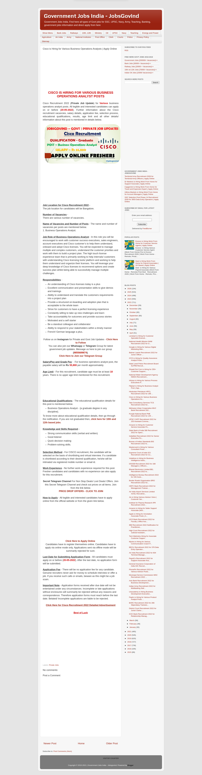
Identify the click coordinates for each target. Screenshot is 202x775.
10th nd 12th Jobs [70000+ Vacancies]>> (141, 70)
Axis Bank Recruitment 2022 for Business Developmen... (141, 582)
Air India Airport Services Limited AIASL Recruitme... (142, 493)
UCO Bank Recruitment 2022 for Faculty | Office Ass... (142, 520)
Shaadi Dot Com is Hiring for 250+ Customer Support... (142, 370)
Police (130, 37)
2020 (129, 635)
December (133, 305)
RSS (126, 50)
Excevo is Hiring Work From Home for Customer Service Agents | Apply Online (146, 243)
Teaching (134, 33)
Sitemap (45, 41)
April (131, 333)
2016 (129, 649)
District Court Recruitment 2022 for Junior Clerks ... (142, 609)
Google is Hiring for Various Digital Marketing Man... (142, 348)
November (133, 309)
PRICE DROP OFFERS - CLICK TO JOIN (81, 491)
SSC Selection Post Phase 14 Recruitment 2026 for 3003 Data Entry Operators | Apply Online (142, 199)
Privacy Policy (143, 37)
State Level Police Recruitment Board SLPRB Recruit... (143, 365)
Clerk (111, 37)
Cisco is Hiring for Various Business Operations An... (143, 398)
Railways (74, 33)
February (133, 624)
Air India (59, 37)
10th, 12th (86, 33)
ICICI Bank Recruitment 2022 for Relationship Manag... (142, 615)
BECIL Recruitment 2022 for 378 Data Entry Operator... (144, 548)
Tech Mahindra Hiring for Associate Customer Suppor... (142, 537)
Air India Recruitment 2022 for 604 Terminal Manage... (142, 554)
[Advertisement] (81, 71)
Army (69, 37)
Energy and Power (150, 33)
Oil (107, 33)
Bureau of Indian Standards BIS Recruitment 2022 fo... (141, 443)
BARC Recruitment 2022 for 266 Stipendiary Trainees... (142, 604)
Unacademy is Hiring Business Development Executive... (141, 593)
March (132, 620)
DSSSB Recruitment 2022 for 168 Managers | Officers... (142, 465)
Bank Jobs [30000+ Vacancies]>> (138, 63)
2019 (129, 638)
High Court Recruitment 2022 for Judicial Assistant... (142, 532)
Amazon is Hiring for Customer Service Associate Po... (141, 426)
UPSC (115, 33)
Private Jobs (54, 665)
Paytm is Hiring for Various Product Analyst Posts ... (142, 598)
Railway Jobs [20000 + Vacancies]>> (139, 67)
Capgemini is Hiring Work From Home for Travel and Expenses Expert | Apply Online (141, 188)
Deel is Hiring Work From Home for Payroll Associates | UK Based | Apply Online (146, 263)
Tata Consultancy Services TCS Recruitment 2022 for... (141, 404)
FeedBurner (147, 229)
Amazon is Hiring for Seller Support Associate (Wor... (143, 509)
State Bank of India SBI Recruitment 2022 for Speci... (143, 431)
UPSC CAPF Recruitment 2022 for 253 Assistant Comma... (142, 420)
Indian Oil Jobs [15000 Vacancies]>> (139, 73)
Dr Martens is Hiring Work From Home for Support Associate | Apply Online (141, 183)
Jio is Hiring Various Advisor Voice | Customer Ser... (143, 498)
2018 (129, 642)
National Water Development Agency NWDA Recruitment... (143, 376)
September (134, 316)
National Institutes (83, 37)
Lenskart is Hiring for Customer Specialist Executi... (141, 337)
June (131, 326)
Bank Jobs (61, 33)
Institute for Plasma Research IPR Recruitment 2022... (142, 504)
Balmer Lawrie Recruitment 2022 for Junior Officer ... (143, 354)
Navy (124, 33)
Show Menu (47, 33)
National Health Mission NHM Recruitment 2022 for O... (140, 342)
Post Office (100, 37)
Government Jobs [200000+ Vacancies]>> (141, 60)
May (131, 329)
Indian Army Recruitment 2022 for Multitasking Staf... (142, 587)
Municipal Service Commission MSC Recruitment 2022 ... (143, 576)
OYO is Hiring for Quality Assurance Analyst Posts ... (143, 359)
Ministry (98, 33)
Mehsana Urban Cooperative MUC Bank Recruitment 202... (142, 409)
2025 (129, 292)
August (132, 319)
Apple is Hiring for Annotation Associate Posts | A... (140, 515)
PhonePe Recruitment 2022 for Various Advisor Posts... (141, 571)
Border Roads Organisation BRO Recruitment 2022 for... (142, 482)
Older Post (112, 743)
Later (88, 13)
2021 (129, 632)
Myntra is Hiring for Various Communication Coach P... (140, 543)
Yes (114, 13)
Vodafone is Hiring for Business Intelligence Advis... (141, 459)
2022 (129, 302)
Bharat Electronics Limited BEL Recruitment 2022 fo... (141, 470)
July (131, 323)
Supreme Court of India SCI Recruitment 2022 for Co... (140, 454)
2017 (129, 645)
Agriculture (46, 37)
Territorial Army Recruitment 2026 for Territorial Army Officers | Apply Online (139, 177)
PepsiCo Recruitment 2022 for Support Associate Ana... (141, 559)
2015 (129, 652)
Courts (120, 37)
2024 (129, 295)
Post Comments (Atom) (63, 751)
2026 (129, 289)
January (132, 627)
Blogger (130, 765)
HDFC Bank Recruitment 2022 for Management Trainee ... (142, 487)
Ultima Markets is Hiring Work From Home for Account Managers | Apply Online (141, 193)
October (132, 312)
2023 (129, 299)
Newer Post (50, 743)
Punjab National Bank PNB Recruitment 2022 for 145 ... (141, 415)
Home (81, 743)
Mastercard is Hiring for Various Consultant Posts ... (141, 448)
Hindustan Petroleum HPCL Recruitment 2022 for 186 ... (141, 393)
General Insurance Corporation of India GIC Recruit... (142, 565)
